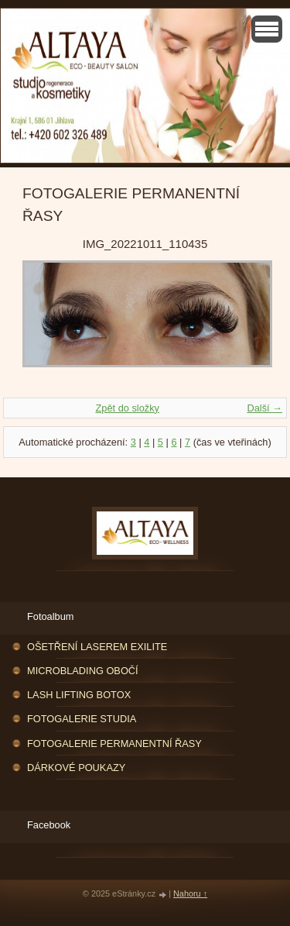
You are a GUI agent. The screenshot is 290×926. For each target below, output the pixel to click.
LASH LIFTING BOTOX (79, 695)
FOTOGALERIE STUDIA (81, 719)
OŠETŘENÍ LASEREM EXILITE (97, 646)
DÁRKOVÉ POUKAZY (76, 767)
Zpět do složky (127, 408)
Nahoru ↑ (190, 893)
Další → (264, 408)
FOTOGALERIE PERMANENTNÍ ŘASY (114, 743)
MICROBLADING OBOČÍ (82, 670)
